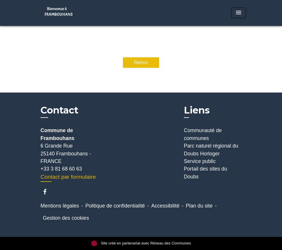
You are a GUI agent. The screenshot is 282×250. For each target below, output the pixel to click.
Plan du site (199, 206)
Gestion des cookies (66, 218)
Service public (200, 161)
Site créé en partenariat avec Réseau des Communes (141, 243)
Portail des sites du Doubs (205, 172)
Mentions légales (59, 206)
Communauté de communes (203, 134)
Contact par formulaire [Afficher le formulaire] (68, 177)
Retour (141, 62)
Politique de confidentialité (115, 206)
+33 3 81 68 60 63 (61, 169)
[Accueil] (72, 13)
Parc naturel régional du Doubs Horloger (211, 149)
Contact (59, 110)
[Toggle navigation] (238, 13)
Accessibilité (165, 206)
